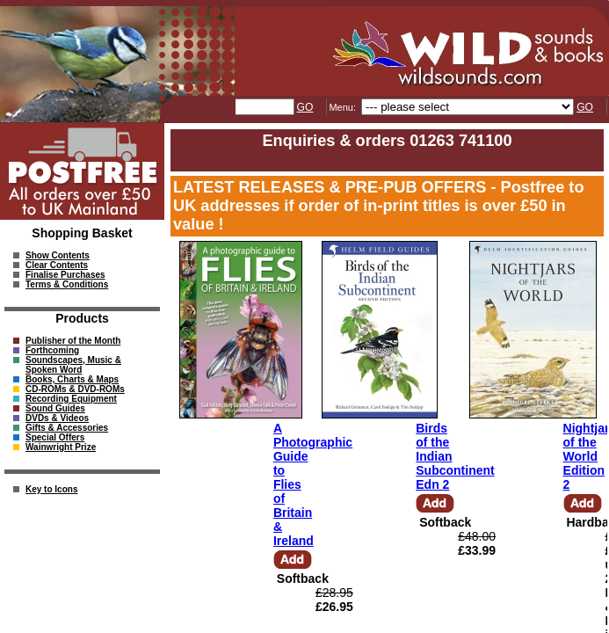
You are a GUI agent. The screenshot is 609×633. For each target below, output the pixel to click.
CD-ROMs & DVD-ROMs (75, 389)
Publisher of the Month (72, 341)
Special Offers (54, 437)
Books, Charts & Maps (72, 379)
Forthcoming (52, 350)
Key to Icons (51, 489)
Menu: (344, 107)
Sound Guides (55, 408)
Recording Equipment (71, 399)
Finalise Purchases (65, 275)
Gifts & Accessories (66, 428)
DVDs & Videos (57, 418)
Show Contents (57, 255)
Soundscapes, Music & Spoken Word (73, 365)
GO (305, 107)
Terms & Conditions (66, 284)
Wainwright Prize (60, 447)
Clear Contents (56, 265)
